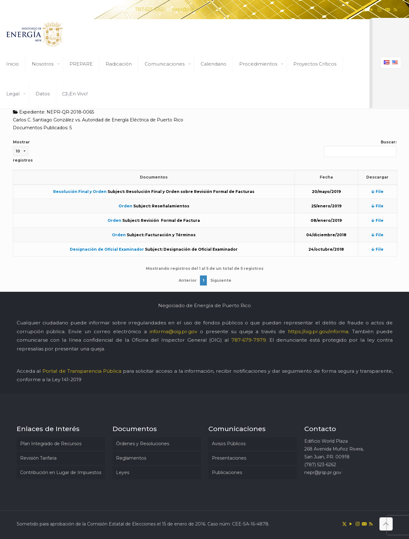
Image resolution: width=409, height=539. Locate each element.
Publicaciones (227, 472)
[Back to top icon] (386, 524)
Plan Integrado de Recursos (50, 443)
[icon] (387, 10)
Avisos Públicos (229, 443)
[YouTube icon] (371, 10)
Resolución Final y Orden (80, 191)
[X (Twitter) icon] (364, 10)
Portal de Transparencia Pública (81, 371)
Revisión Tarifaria (38, 458)
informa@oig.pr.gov (173, 331)
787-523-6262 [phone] (149, 9)
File (377, 191)
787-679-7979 (248, 340)
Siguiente (220, 280)
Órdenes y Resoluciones (142, 443)
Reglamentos (131, 458)
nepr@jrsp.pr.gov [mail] (190, 9)
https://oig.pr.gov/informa (318, 331)
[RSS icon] (395, 10)
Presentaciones (229, 458)
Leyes (122, 472)
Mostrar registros (23, 151)
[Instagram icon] (379, 10)
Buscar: (360, 148)
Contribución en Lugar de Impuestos (60, 472)
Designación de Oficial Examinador (107, 249)
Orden (125, 206)
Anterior (188, 280)
